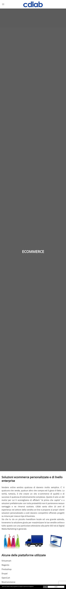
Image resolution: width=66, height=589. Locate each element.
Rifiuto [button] (45, 586)
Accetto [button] (56, 586)
